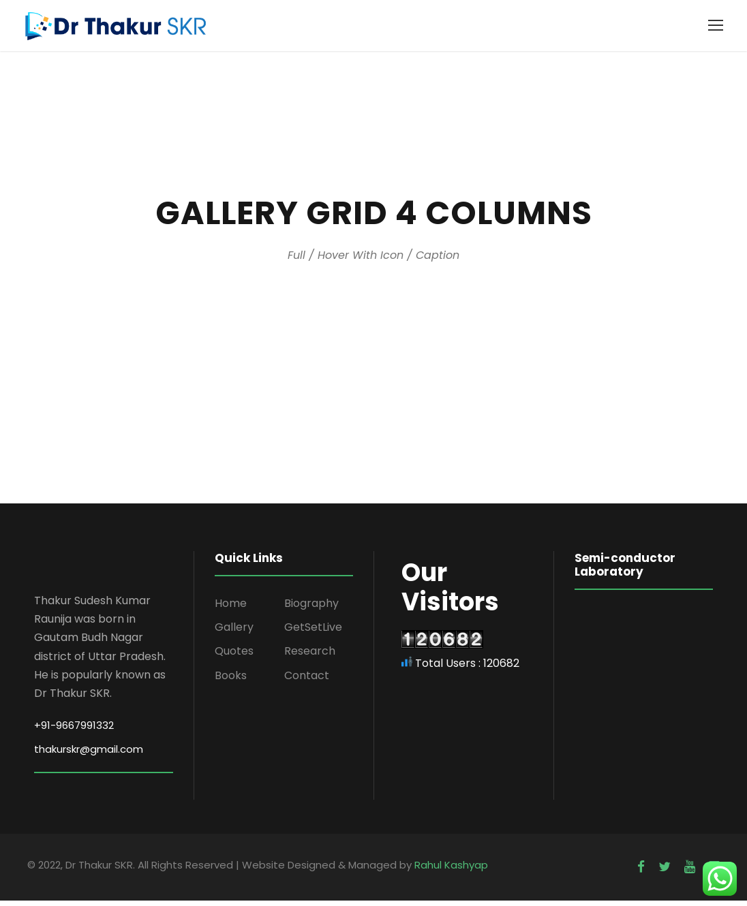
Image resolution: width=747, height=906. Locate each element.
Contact (306, 680)
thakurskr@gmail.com (88, 754)
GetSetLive (313, 632)
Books (231, 680)
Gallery (234, 632)
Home (231, 608)
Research (309, 656)
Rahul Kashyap (451, 869)
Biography (311, 608)
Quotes (234, 656)
